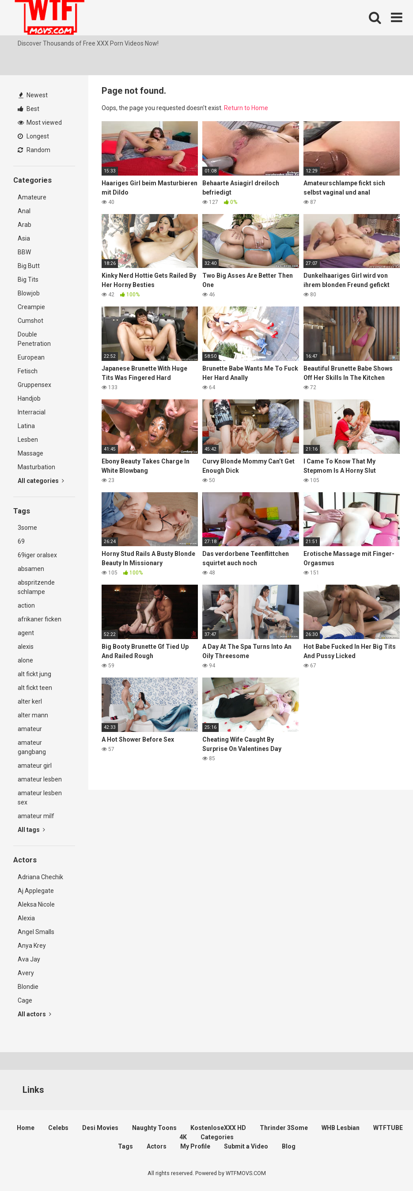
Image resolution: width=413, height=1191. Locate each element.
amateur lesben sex (40, 797)
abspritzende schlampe (36, 587)
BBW (24, 252)
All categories (41, 480)
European (31, 357)
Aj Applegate (36, 890)
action (26, 605)
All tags (31, 829)
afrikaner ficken (39, 619)
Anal (24, 210)
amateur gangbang (32, 747)
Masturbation (36, 467)
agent (26, 632)
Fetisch (28, 371)
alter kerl (30, 701)
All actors (34, 1014)
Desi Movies (100, 1127)
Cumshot (30, 320)
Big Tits (28, 279)
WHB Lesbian (341, 1127)
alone (25, 660)
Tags (125, 1146)
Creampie (31, 306)
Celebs (58, 1127)
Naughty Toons (154, 1127)
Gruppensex (34, 384)
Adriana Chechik (40, 877)
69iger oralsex (37, 555)
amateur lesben (40, 779)
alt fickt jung (34, 674)
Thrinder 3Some (284, 1127)
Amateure (32, 197)
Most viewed (40, 122)
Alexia (26, 918)
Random (34, 149)
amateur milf (36, 816)
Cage (25, 1000)
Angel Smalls (36, 931)
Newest (33, 95)
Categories (217, 1137)
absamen (31, 568)
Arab (24, 224)
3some (27, 527)
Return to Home (246, 107)
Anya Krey (32, 945)
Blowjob (29, 293)
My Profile (195, 1146)
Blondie (28, 986)
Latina (26, 425)
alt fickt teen (35, 687)
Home (25, 1127)
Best (28, 108)
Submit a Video (246, 1146)
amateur (30, 728)
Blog (289, 1146)
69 (21, 541)
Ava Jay (29, 959)
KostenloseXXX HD (218, 1127)
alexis (26, 646)
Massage (30, 453)
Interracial (31, 412)
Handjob (29, 398)
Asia (24, 238)
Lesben (28, 439)
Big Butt (29, 265)
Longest (33, 136)
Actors (157, 1146)
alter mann (33, 715)
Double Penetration (34, 339)
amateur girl (35, 765)
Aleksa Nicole (36, 904)
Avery (26, 973)
